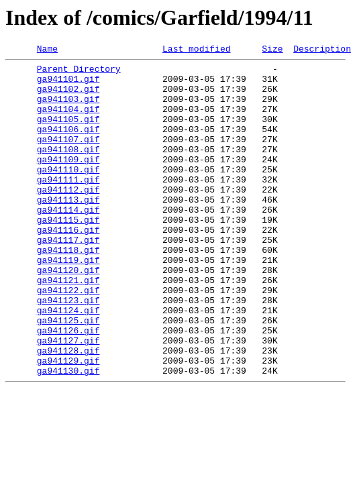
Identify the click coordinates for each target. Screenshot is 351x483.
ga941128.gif (68, 411)
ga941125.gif (68, 374)
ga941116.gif (68, 266)
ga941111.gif (68, 205)
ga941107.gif (68, 157)
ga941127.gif (68, 398)
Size (272, 50)
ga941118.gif (68, 290)
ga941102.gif (68, 97)
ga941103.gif (68, 109)
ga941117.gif (68, 278)
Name (47, 50)
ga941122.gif (68, 338)
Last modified (196, 50)
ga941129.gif (68, 423)
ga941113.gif (68, 229)
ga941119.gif (68, 302)
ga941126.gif (68, 386)
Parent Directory (79, 72)
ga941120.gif (68, 314)
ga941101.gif (68, 84)
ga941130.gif (68, 435)
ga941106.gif (68, 145)
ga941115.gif (68, 254)
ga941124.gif (68, 362)
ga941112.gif (68, 217)
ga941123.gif (68, 350)
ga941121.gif (68, 326)
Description (322, 50)
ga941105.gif (68, 133)
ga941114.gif (68, 241)
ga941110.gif (68, 193)
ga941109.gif (68, 181)
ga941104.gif (68, 121)
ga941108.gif (68, 169)
